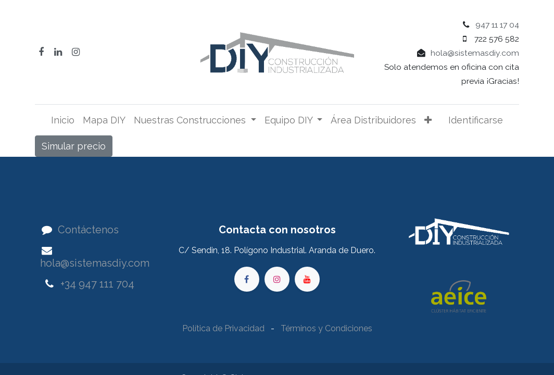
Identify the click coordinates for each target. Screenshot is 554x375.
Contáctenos (88, 229)
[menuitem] (63, 120)
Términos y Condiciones (326, 328)
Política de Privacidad (224, 328)
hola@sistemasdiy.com (475, 53)
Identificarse (475, 120)
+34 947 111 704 (97, 284)
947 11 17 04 (497, 25)
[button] (428, 120)
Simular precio (74, 146)
